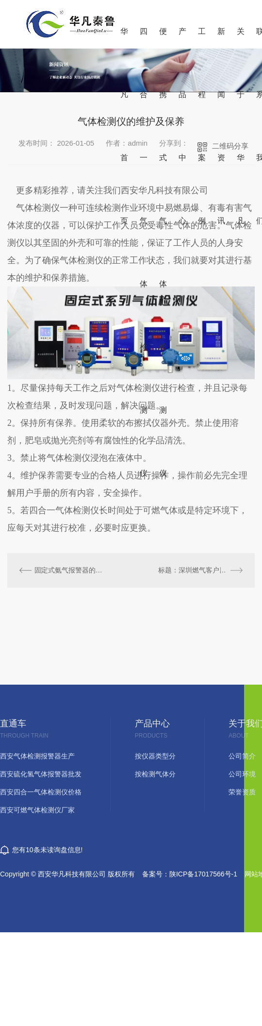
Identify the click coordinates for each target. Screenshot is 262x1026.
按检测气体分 (155, 774)
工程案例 (202, 38)
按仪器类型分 (155, 756)
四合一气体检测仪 (143, 38)
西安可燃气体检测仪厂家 (37, 810)
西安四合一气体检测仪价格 (41, 792)
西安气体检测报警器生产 (37, 756)
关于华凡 (241, 38)
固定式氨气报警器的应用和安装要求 (69, 570)
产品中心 (182, 38)
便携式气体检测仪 (163, 38)
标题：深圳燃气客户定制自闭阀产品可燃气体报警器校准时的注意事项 (200, 570)
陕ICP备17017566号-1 (203, 874)
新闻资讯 (221, 38)
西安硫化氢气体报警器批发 (41, 774)
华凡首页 (124, 38)
